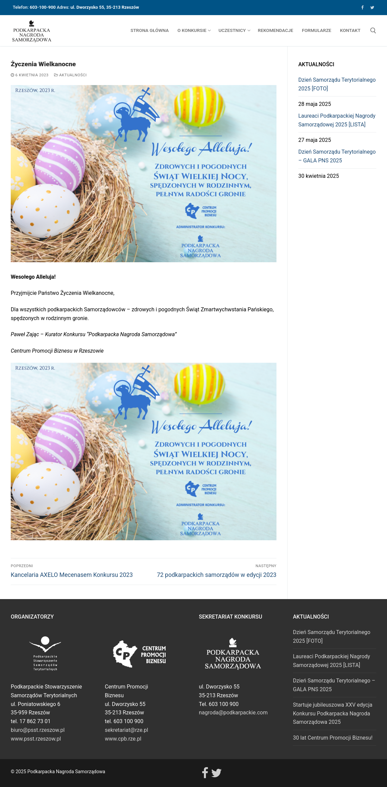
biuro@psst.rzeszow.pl (37, 730)
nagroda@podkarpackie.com (233, 712)
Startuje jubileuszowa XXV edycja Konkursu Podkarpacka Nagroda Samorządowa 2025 (332, 713)
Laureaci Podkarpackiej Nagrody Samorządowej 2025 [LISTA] (337, 120)
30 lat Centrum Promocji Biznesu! (333, 738)
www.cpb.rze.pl (123, 739)
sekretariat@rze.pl (126, 730)
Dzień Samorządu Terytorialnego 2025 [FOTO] (337, 84)
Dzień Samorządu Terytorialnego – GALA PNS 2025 (337, 156)
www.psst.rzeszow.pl (36, 739)
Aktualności (70, 75)
